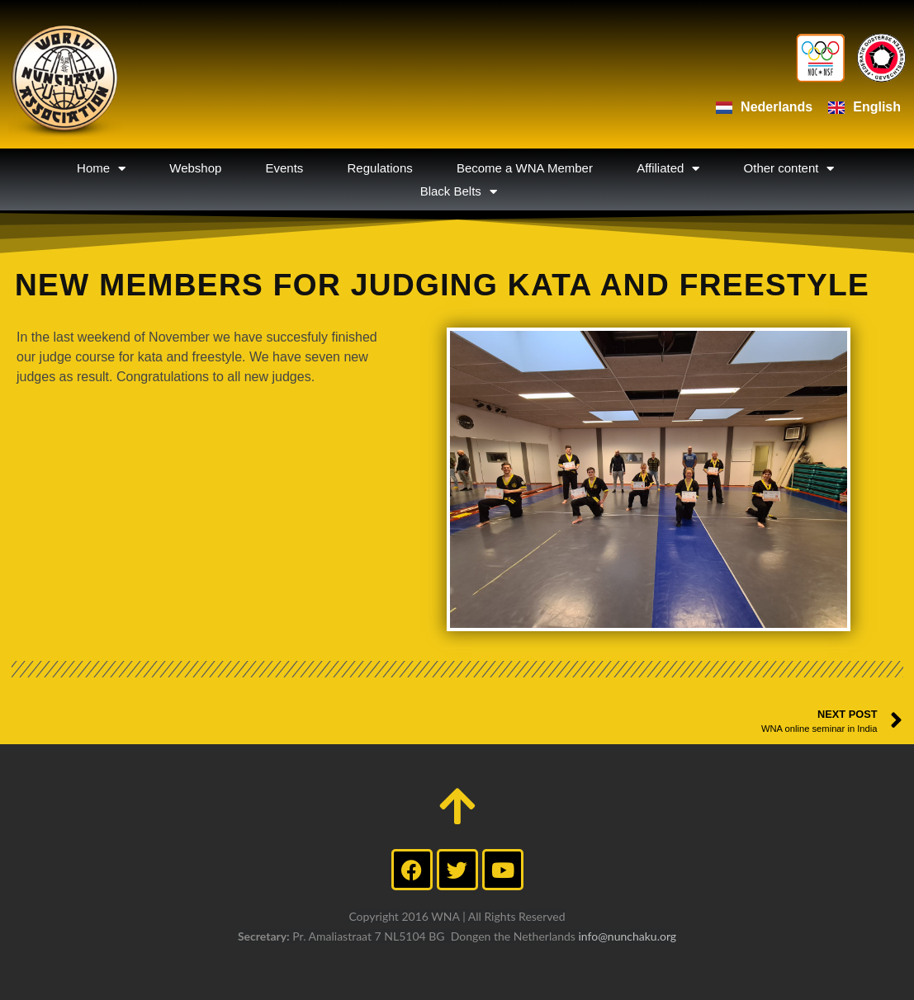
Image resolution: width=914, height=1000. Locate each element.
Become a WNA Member (525, 168)
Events (285, 168)
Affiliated (668, 168)
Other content (789, 168)
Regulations (380, 168)
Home (101, 168)
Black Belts (458, 191)
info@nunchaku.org (627, 936)
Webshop (195, 168)
